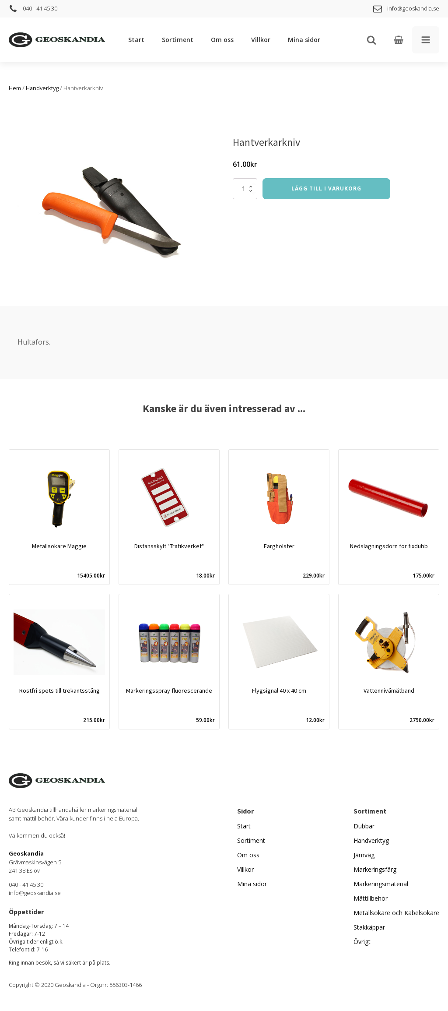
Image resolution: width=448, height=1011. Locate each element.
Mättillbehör (371, 898)
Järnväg (364, 855)
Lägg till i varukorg (326, 188)
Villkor (260, 39)
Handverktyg (42, 88)
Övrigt (362, 941)
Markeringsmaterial (381, 884)
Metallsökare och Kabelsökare (396, 913)
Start (136, 39)
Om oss (222, 39)
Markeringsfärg (375, 869)
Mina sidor (304, 39)
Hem (15, 88)
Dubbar (364, 826)
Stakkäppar (369, 927)
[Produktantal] (245, 188)
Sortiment (177, 39)
